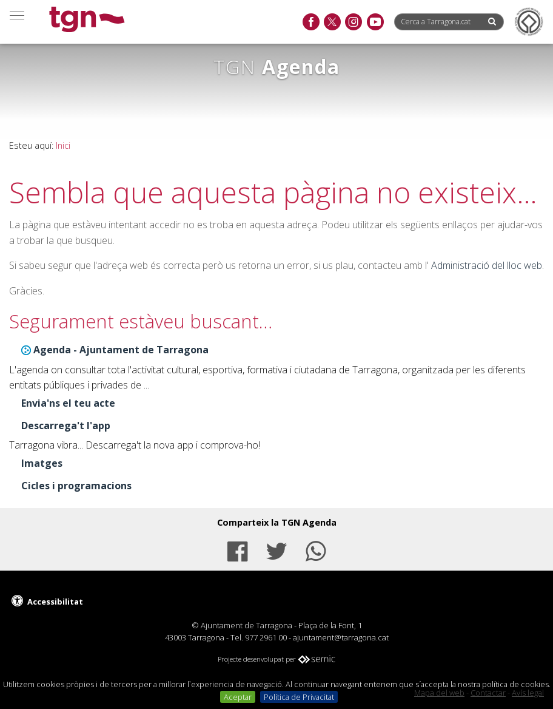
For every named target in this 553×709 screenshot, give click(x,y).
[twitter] (332, 22)
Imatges (41, 463)
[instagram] (353, 22)
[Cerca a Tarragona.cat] (440, 21)
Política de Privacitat (299, 696)
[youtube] (375, 22)
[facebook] (311, 22)
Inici (63, 145)
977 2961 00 (266, 637)
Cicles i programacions (76, 485)
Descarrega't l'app (65, 425)
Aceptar (238, 696)
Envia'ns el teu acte (68, 403)
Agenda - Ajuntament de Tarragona (121, 349)
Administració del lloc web (486, 265)
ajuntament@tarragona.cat (341, 637)
